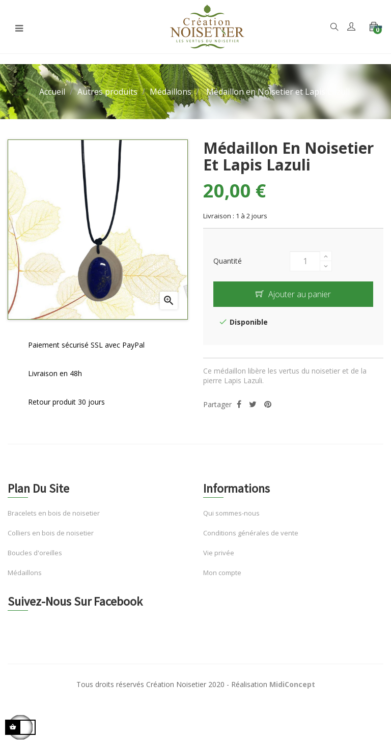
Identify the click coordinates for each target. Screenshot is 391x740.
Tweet (253, 404)
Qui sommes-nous (231, 513)
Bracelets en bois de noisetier (54, 513)
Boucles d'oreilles (35, 552)
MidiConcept (292, 684)
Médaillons (25, 572)
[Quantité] (305, 261)
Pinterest (267, 404)
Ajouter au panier (293, 294)
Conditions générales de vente (250, 532)
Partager (239, 404)
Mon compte (222, 572)
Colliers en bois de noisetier (51, 532)
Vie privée (218, 552)
